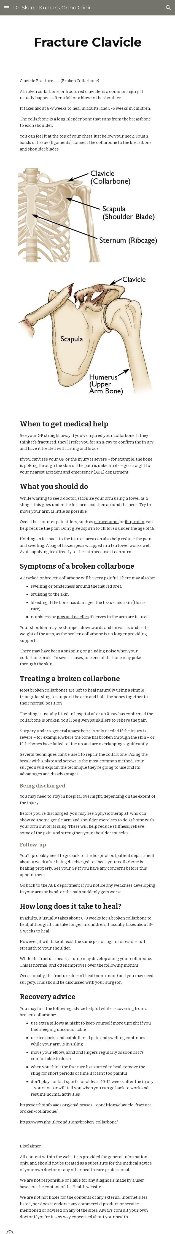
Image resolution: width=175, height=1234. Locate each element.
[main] (87, 42)
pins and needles (73, 616)
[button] (6, 7)
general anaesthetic (71, 730)
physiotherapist (113, 813)
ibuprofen (134, 521)
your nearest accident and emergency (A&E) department (74, 472)
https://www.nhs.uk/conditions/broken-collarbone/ (69, 1122)
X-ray (107, 442)
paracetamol (106, 521)
